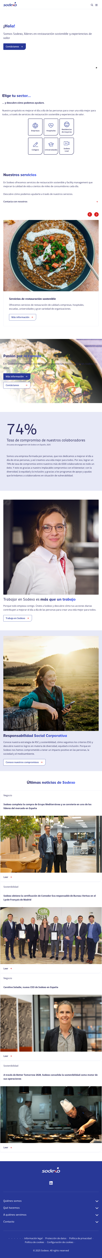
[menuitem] (10, 4)
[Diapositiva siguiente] (96, 214)
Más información (22, 317)
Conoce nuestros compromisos (24, 762)
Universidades (51, 149)
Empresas (35, 130)
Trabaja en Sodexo (18, 618)
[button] (35, 127)
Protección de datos (55, 1238)
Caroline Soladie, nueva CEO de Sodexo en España (31, 987)
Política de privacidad (80, 1238)
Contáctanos (14, 58)
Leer (8, 877)
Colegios (35, 149)
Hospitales (51, 130)
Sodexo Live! (67, 149)
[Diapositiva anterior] (90, 214)
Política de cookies (34, 1242)
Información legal (33, 1238)
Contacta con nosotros (51, 201)
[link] (51, 273)
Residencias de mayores (67, 130)
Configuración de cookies (60, 1242)
